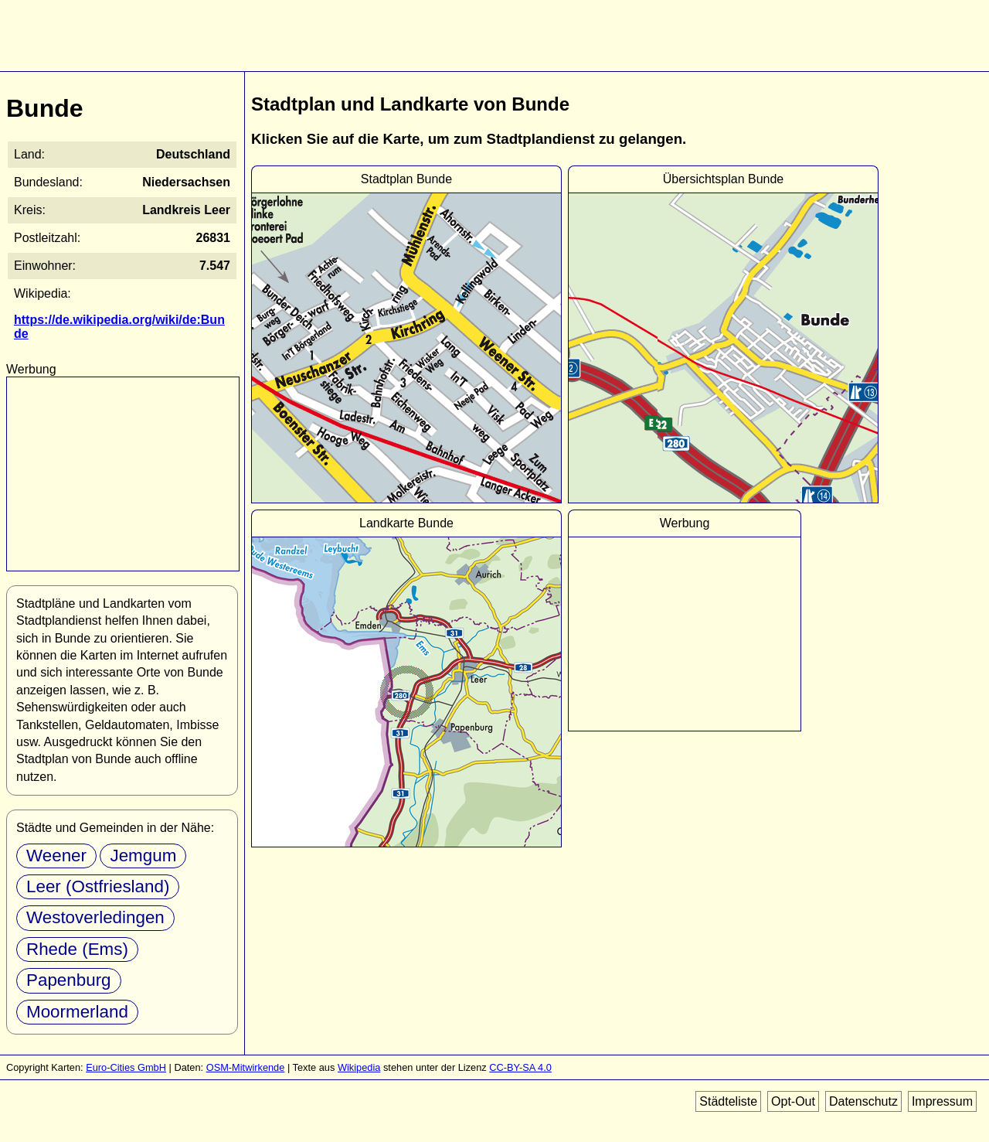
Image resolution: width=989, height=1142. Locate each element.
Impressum (942, 1101)
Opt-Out (793, 1101)
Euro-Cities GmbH (126, 1067)
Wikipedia (359, 1067)
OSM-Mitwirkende (245, 1067)
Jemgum (143, 855)
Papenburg (68, 980)
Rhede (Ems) (77, 949)
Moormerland (77, 1011)
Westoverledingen (95, 917)
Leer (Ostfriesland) (97, 886)
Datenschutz (863, 1101)
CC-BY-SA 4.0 (520, 1067)
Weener (56, 855)
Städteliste (728, 1101)
